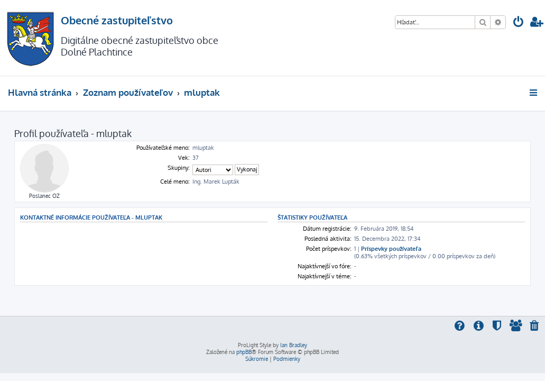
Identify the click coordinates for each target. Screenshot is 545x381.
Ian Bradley (293, 345)
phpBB (244, 352)
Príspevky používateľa (391, 248)
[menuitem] (518, 23)
